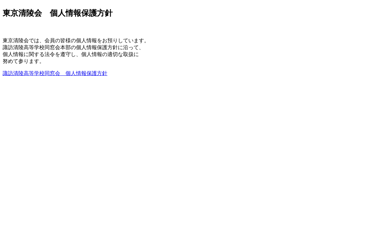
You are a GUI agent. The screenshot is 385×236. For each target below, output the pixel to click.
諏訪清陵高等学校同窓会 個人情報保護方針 (55, 73)
